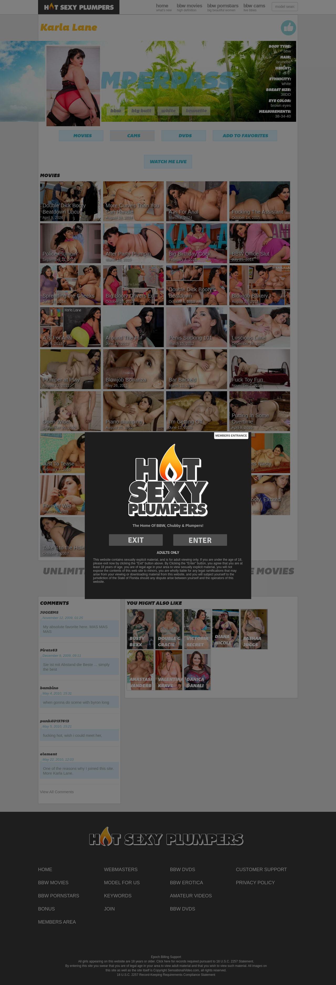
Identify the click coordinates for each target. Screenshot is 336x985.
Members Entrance (231, 435)
